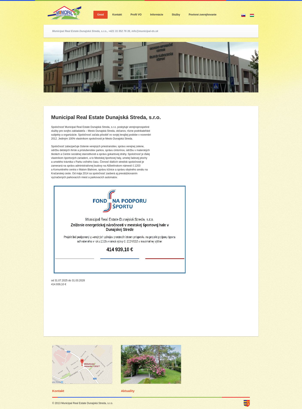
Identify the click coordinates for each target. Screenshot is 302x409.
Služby (176, 14)
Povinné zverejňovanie (202, 14)
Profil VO (136, 14)
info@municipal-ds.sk (144, 31)
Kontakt (117, 14)
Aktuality (127, 391)
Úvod (100, 14)
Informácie (156, 14)
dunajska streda (247, 403)
